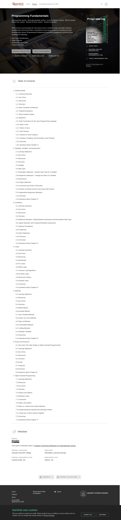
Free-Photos (96, 64)
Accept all (88, 514)
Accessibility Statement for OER (48, 4)
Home (28, 4)
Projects (34, 4)
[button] (14, 491)
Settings (102, 514)
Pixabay (88, 66)
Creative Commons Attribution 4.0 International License (55, 446)
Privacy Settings (49, 515)
